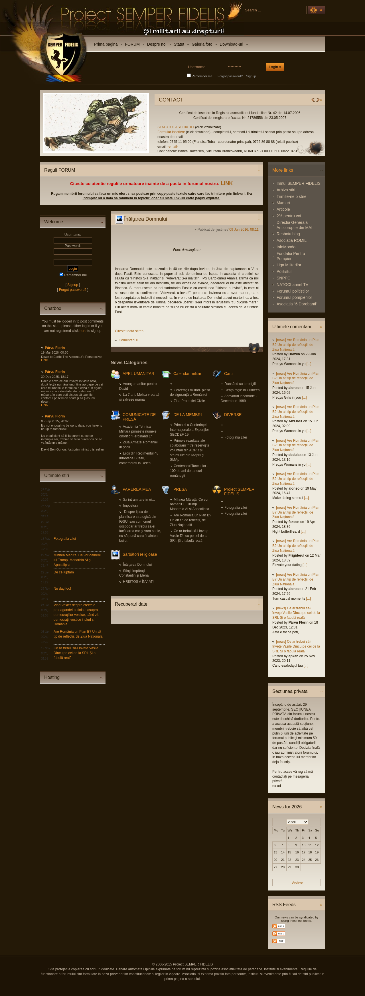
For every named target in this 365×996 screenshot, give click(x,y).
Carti (228, 373)
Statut (179, 44)
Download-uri (231, 44)
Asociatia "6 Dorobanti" (297, 304)
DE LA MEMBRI (187, 414)
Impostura (130, 506)
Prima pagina (106, 44)
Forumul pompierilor (294, 297)
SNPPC (283, 278)
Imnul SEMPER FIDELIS (299, 183)
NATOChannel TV (292, 284)
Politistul (284, 271)
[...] (309, 364)
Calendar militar (187, 373)
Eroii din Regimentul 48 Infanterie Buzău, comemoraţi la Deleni (138, 458)
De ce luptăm (64, 572)
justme (221, 230)
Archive (297, 882)
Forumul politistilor (293, 291)
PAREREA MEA (137, 489)
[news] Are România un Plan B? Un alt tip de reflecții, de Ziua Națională (295, 345)
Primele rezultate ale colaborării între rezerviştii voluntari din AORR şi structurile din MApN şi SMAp (189, 450)
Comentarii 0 (128, 340)
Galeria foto (202, 44)
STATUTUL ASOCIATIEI (306, 127)
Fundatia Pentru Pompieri (291, 256)
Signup (251, 76)
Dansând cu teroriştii (240, 384)
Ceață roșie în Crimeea (241, 390)
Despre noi (157, 44)
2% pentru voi (289, 216)
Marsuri (283, 202)
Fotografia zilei (65, 539)
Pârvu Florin (55, 348)
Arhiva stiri (286, 190)
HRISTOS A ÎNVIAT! (138, 582)
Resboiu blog (288, 234)
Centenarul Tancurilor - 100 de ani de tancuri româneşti (189, 471)
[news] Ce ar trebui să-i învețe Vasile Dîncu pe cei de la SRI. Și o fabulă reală (296, 613)
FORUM (132, 44)
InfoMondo (286, 247)
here (83, 331)
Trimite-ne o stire (292, 196)
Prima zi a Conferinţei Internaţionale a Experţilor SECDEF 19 (189, 430)
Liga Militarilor (289, 265)
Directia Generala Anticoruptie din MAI (294, 225)
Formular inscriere (301, 132)
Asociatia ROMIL (292, 240)
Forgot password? (230, 76)
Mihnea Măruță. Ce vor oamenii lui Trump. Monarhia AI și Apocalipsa (77, 560)
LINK (227, 183)
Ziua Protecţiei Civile (189, 401)
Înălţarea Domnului (137, 565)
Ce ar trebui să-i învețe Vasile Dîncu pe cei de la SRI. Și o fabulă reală (76, 653)
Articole (283, 209)
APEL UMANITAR (138, 373)
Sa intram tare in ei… (139, 500)
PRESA (180, 489)
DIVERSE (233, 414)
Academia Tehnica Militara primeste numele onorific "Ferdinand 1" (138, 431)
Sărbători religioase (140, 554)
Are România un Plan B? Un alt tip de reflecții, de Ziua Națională (190, 520)
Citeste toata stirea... (130, 331)
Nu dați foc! (62, 589)
